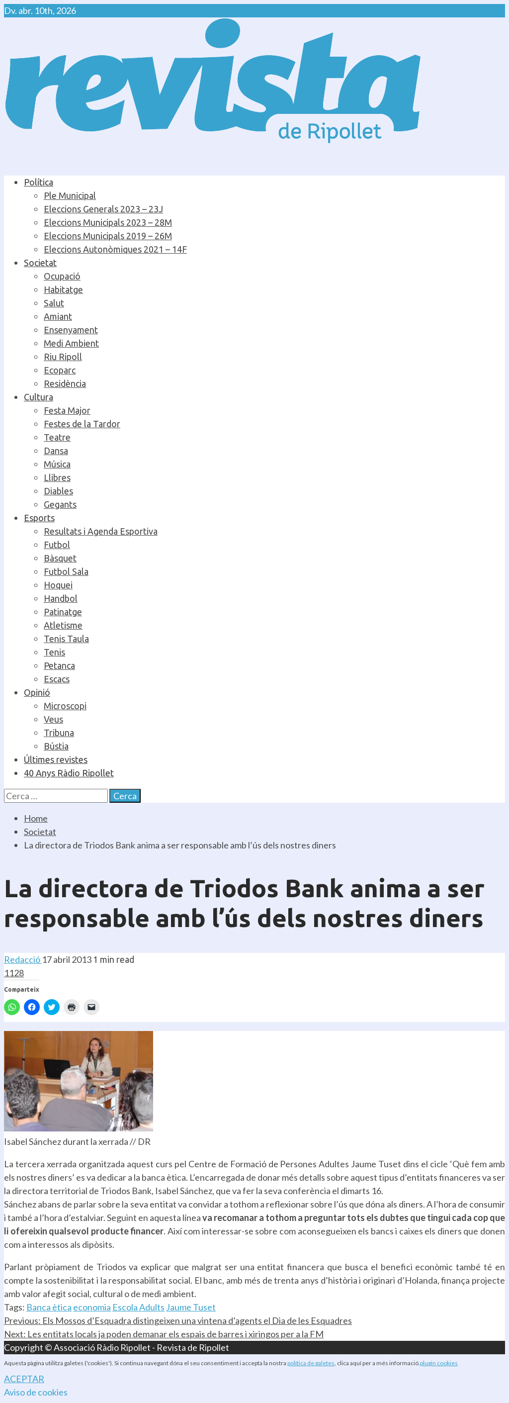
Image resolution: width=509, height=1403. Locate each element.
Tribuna (59, 733)
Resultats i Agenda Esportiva (101, 531)
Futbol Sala (66, 571)
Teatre (57, 437)
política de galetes (311, 1363)
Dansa (56, 451)
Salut (54, 303)
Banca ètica (49, 1307)
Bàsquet (60, 558)
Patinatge (63, 612)
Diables (58, 491)
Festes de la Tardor (82, 424)
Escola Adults (138, 1307)
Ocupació (62, 276)
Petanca (59, 665)
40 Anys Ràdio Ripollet (69, 773)
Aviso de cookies (36, 1392)
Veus (53, 719)
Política (38, 182)
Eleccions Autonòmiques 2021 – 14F (115, 249)
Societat (40, 263)
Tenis (54, 652)
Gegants (60, 504)
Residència (65, 383)
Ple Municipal (70, 195)
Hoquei (58, 585)
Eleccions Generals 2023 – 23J (103, 209)
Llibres (57, 477)
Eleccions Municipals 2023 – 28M (108, 222)
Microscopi (65, 706)
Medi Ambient (71, 343)
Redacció (23, 959)
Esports (39, 518)
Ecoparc (60, 370)
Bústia (56, 746)
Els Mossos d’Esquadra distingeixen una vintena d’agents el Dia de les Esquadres (178, 1320)
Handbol (61, 598)
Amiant (58, 316)
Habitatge (63, 289)
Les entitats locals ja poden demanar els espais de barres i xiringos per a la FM (164, 1333)
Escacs (57, 679)
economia (92, 1307)
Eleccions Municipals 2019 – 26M (108, 236)
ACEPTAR (24, 1378)
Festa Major (67, 410)
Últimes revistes (55, 759)
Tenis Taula (66, 639)
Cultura (38, 397)
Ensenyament (71, 330)
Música (57, 464)
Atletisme (63, 625)
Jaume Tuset (191, 1307)
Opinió (37, 692)
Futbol (57, 545)
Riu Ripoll (63, 357)
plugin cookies (439, 1363)
